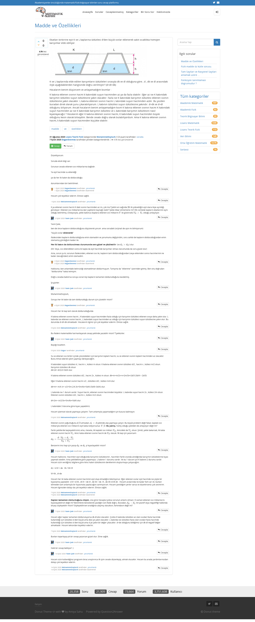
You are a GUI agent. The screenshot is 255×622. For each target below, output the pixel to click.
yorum (70, 146)
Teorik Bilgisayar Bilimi (192, 116)
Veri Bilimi (185, 136)
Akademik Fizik (188, 109)
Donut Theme (43, 611)
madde (55, 128)
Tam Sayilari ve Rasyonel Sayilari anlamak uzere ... (198, 73)
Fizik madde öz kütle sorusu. (196, 66)
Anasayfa (87, 11)
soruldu (140, 137)
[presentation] (129, 207)
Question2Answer (112, 611)
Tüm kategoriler (194, 96)
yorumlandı (90, 188)
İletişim (38, 604)
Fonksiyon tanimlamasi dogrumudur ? (193, 82)
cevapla (164, 189)
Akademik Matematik (191, 103)
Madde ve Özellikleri (192, 61)
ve (65, 128)
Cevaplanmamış (115, 11)
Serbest (184, 149)
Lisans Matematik (189, 122)
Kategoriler (132, 11)
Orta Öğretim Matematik (193, 142)
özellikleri (77, 128)
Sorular (99, 11)
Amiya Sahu (75, 611)
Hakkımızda (163, 11)
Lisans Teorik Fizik (74, 137)
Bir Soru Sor (147, 11)
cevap (57, 146)
